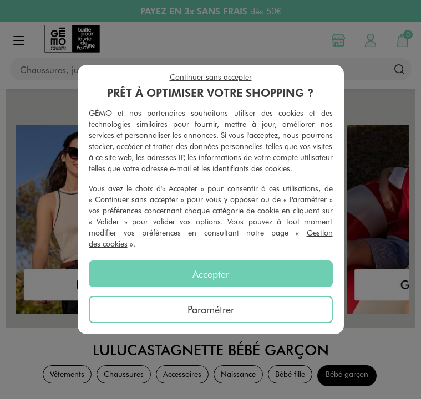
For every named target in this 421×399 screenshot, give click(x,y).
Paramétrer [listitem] (210, 309)
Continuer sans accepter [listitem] (211, 76)
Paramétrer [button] (308, 199)
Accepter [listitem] (210, 273)
